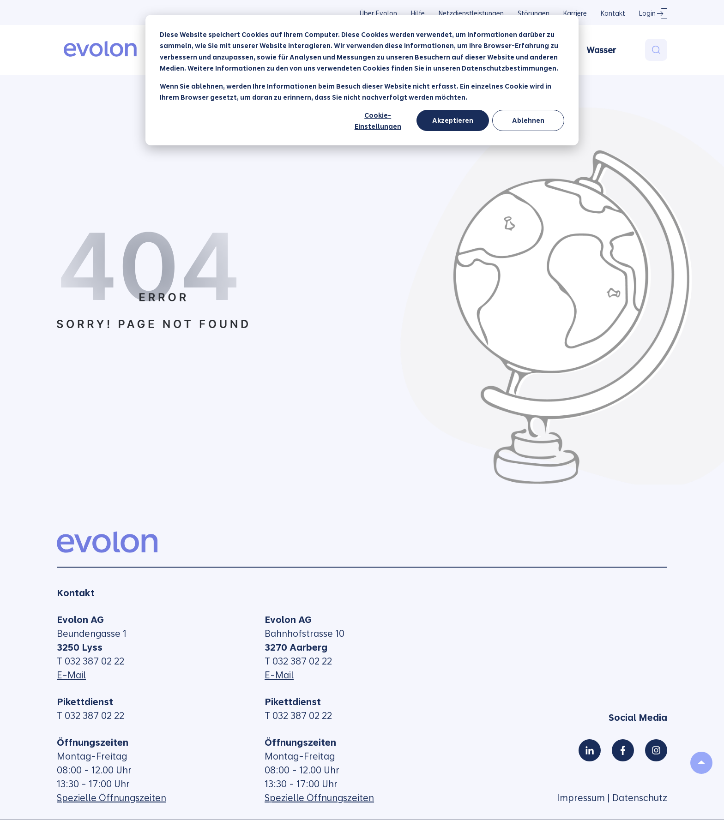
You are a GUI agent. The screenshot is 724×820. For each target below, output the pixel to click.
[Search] (656, 50)
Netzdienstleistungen (471, 13)
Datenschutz (639, 797)
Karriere (575, 13)
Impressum (581, 797)
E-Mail (71, 675)
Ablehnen (528, 120)
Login (647, 13)
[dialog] (362, 80)
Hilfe (418, 13)
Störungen (533, 13)
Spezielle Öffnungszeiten (111, 797)
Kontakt (613, 13)
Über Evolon (378, 13)
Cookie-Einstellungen (378, 121)
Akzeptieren (452, 120)
